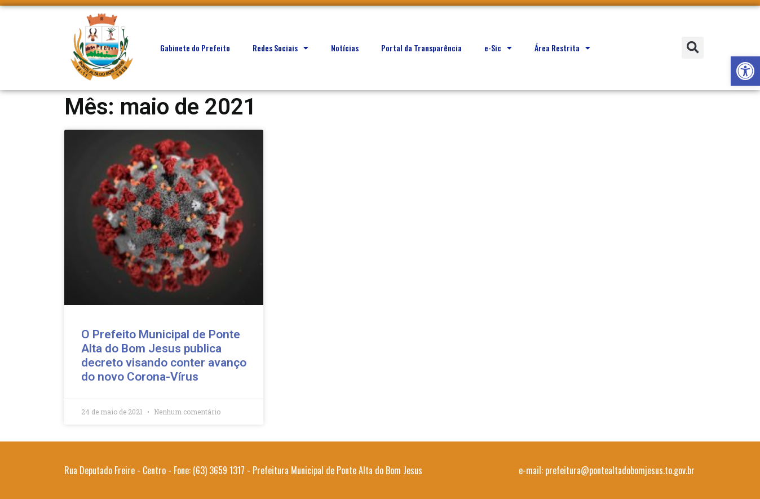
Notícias (345, 48)
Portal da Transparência (421, 48)
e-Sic (498, 48)
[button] (745, 71)
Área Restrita (562, 48)
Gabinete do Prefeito (195, 48)
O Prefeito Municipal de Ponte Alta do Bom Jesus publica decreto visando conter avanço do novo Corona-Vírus (163, 356)
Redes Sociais (280, 48)
